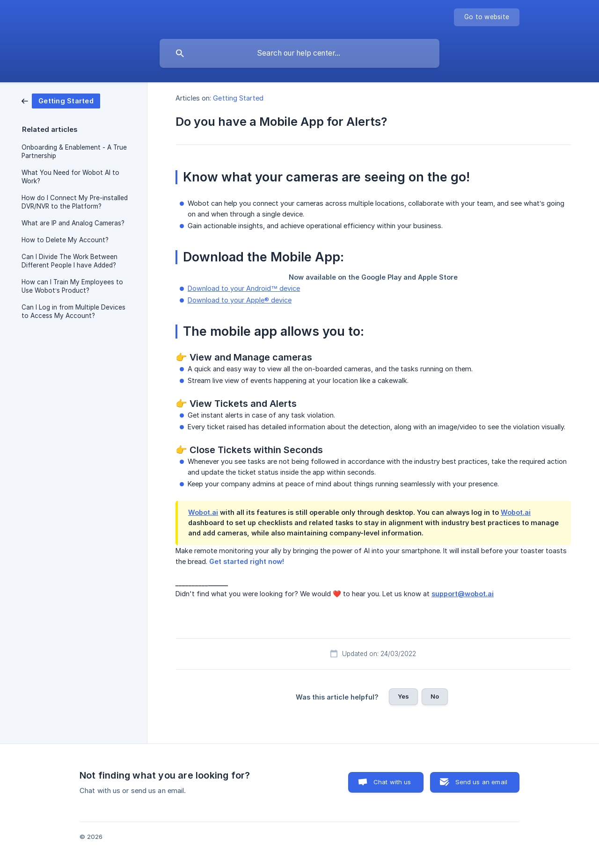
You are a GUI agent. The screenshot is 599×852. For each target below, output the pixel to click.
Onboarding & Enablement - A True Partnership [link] (74, 151)
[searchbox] (299, 53)
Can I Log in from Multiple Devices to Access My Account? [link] (73, 311)
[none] (486, 17)
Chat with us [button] (392, 782)
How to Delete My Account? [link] (65, 240)
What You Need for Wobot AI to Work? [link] (70, 177)
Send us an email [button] (481, 782)
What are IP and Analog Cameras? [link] (73, 223)
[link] (61, 100)
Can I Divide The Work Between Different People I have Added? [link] (69, 261)
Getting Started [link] (238, 98)
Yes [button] (403, 696)
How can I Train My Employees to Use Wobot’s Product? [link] (72, 286)
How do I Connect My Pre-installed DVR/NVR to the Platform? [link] (75, 202)
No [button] (435, 696)
